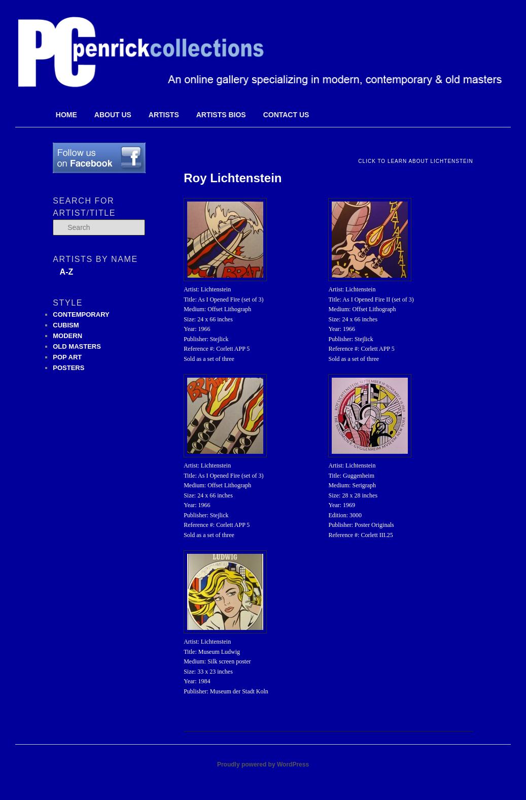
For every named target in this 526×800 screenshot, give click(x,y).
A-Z (67, 272)
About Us (112, 115)
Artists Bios (221, 115)
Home (66, 115)
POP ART (67, 357)
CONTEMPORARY (81, 314)
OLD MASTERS (77, 346)
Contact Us (286, 115)
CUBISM (66, 325)
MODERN (67, 336)
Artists (164, 115)
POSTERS (68, 368)
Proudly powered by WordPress (263, 764)
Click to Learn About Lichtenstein (415, 161)
